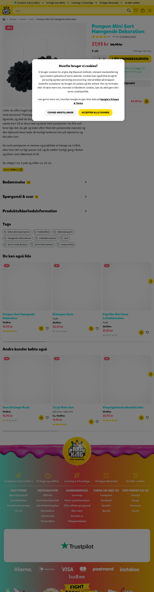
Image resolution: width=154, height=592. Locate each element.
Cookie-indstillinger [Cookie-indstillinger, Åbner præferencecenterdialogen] (60, 112)
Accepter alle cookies (95, 112)
